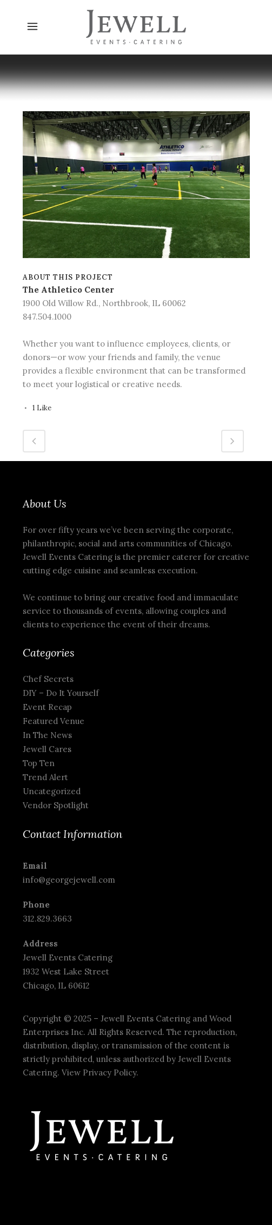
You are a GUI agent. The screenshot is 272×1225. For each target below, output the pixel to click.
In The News (47, 735)
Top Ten (39, 763)
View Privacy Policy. (101, 1072)
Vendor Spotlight (56, 805)
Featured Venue (53, 721)
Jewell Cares (47, 749)
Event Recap (47, 707)
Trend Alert (45, 777)
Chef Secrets (48, 679)
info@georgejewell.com (69, 880)
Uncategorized (52, 791)
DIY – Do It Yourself (61, 693)
